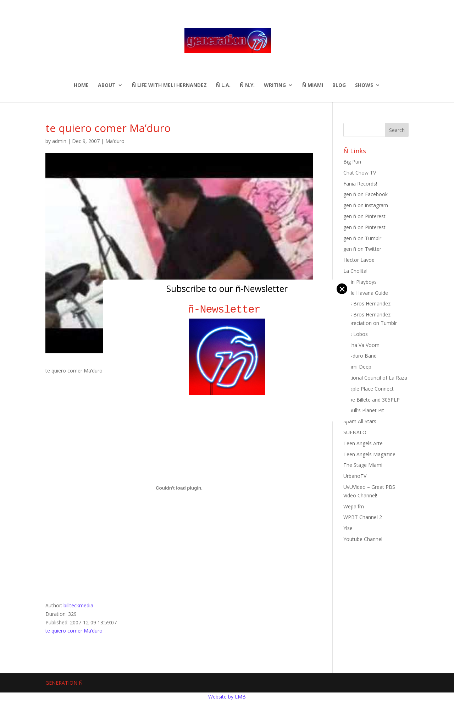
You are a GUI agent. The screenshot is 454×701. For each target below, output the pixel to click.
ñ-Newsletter (227, 309)
